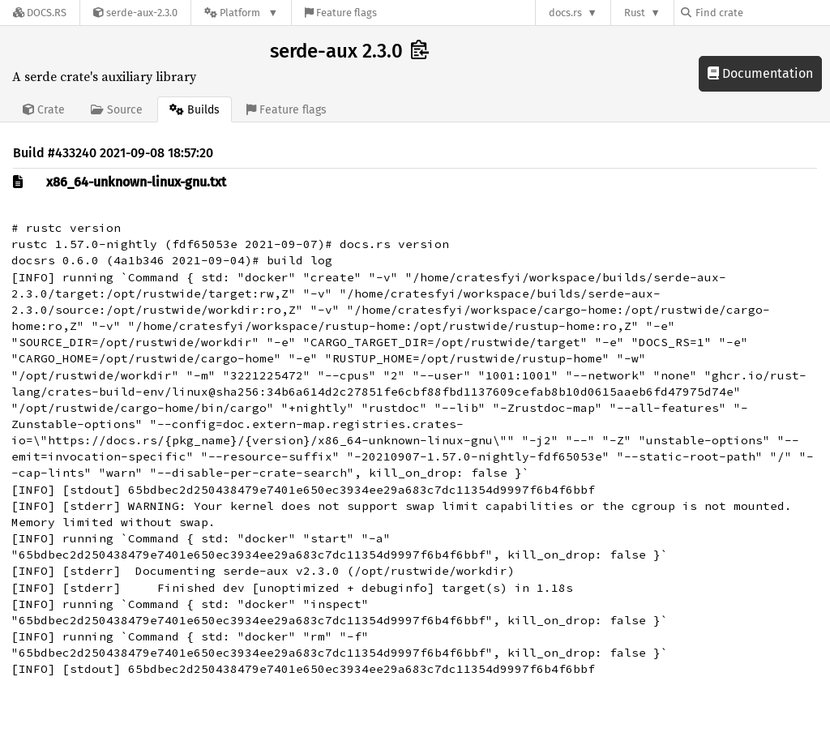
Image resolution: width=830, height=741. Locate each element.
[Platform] (241, 12)
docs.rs (565, 12)
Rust (634, 12)
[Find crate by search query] (762, 12)
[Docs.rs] (39, 12)
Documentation (760, 73)
